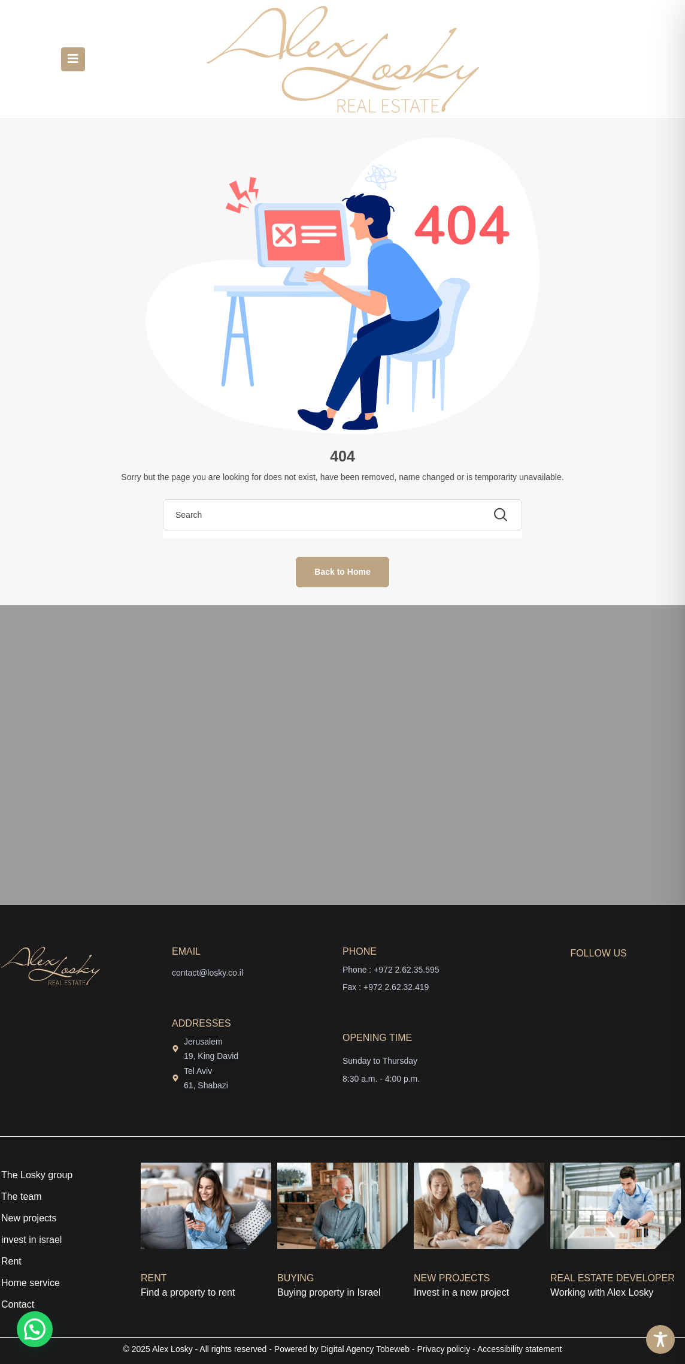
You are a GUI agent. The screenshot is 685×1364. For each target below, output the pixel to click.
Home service (30, 1283)
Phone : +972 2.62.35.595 (391, 969)
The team (21, 1196)
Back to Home (342, 572)
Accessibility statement (519, 1349)
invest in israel (31, 1240)
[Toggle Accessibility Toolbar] (660, 1339)
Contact (17, 1304)
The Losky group (36, 1175)
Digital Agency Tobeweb (365, 1349)
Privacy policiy (444, 1349)
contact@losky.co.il (207, 972)
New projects (28, 1218)
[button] (35, 1329)
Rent (11, 1261)
